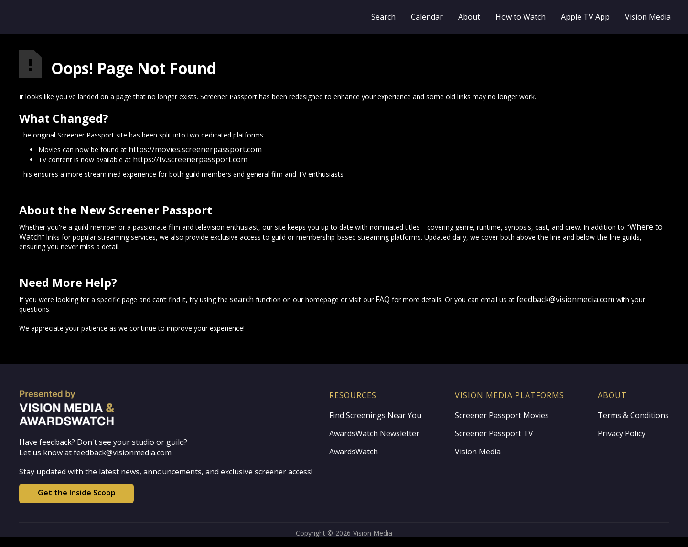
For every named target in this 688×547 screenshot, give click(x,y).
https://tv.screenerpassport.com (190, 159)
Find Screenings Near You (375, 415)
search (242, 299)
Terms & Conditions (633, 415)
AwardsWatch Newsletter (374, 433)
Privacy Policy (621, 433)
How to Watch (520, 16)
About (469, 16)
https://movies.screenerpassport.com (195, 149)
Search (383, 16)
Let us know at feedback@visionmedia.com (95, 452)
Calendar (427, 16)
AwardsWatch (353, 451)
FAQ (383, 299)
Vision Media (648, 16)
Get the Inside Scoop (77, 492)
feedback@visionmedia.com (565, 299)
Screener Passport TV (494, 433)
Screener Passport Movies (502, 415)
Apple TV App (585, 16)
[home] (125, 17)
